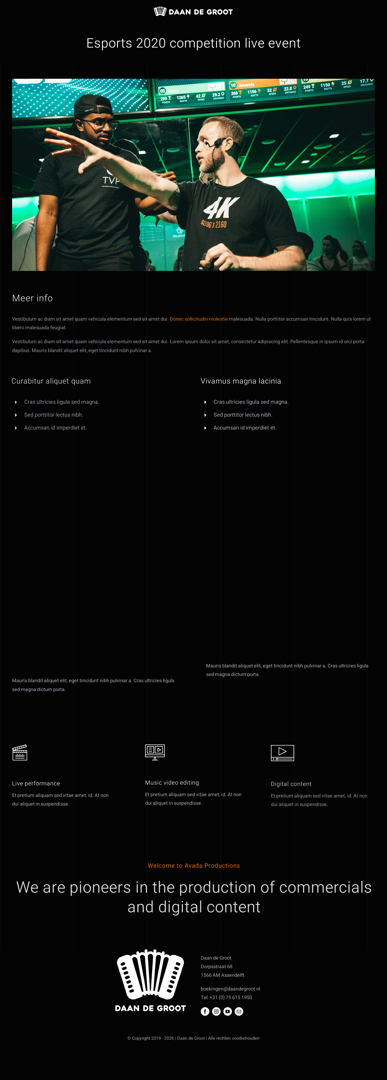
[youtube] (227, 1011)
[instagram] (216, 1011)
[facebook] (205, 1011)
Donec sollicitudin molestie (199, 323)
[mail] (239, 1011)
